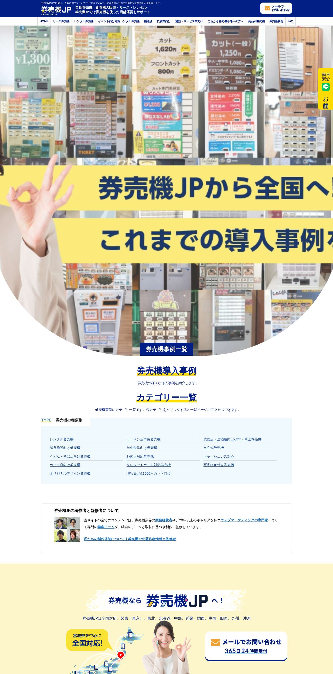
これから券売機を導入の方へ (226, 21)
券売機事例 (276, 21)
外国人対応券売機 (140, 456)
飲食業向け (164, 21)
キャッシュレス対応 (218, 456)
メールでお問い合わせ (281, 8)
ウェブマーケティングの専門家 (244, 520)
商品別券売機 (256, 21)
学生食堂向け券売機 (142, 448)
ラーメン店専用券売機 (144, 439)
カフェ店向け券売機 (65, 465)
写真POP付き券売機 (218, 465)
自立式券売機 (213, 448)
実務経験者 (163, 520)
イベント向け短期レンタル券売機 (119, 21)
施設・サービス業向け (189, 21)
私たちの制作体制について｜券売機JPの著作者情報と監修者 (130, 539)
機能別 (148, 21)
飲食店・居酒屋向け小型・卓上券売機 (232, 439)
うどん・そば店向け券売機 (70, 456)
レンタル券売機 (83, 21)
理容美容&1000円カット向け (149, 473)
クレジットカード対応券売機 (149, 465)
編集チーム (105, 527)
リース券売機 (61, 21)
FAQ (290, 21)
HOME (44, 21)
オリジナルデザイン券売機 (70, 473)
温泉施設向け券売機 (65, 448)
